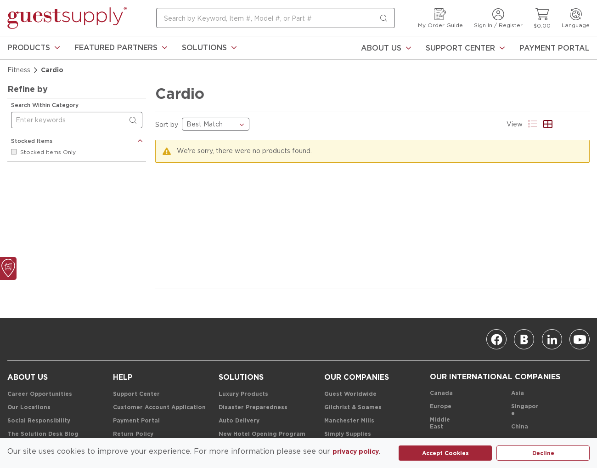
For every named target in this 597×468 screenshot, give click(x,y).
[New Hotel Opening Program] (262, 434)
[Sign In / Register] (498, 18)
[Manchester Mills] (349, 420)
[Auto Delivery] (239, 420)
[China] (519, 426)
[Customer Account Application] (159, 407)
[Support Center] (465, 47)
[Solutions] (209, 47)
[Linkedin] (552, 339)
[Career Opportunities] (39, 394)
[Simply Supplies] (347, 434)
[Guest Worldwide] (350, 394)
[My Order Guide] (440, 18)
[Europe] (440, 406)
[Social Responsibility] (38, 420)
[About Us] (386, 47)
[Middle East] (445, 423)
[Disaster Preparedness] (253, 407)
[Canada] (441, 393)
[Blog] (524, 339)
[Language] (576, 18)
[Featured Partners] (121, 47)
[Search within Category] (134, 120)
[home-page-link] (67, 18)
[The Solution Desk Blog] (43, 434)
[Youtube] (579, 339)
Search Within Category (45, 105)
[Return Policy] (133, 434)
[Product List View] (533, 124)
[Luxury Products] (243, 394)
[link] (33, 47)
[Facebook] (496, 339)
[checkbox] (14, 151)
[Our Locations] (29, 407)
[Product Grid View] (548, 124)
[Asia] (517, 393)
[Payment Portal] (554, 47)
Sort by (166, 124)
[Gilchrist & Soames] (353, 407)
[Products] (33, 47)
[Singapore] (526, 410)
